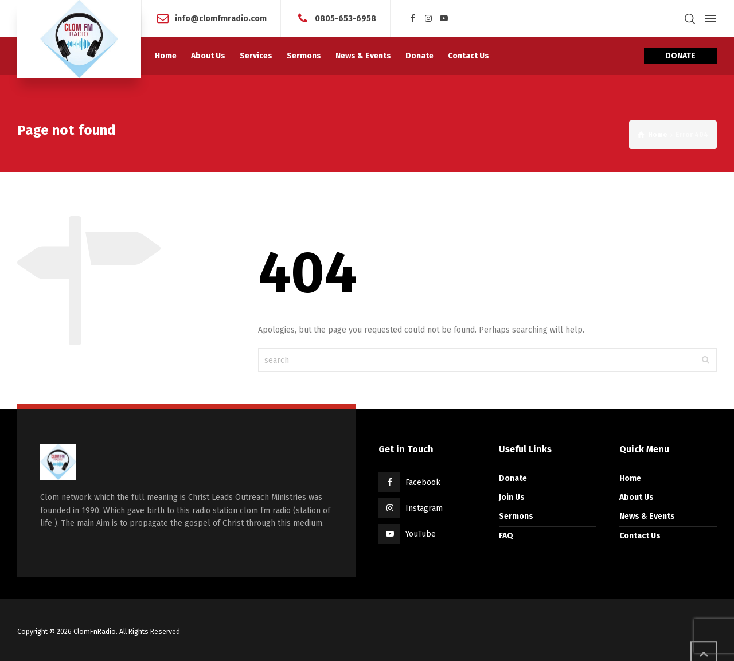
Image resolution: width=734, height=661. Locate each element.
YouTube (420, 534)
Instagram (424, 508)
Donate (513, 478)
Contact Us (640, 536)
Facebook (422, 482)
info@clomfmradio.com (221, 18)
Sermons (516, 516)
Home (630, 478)
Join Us (512, 497)
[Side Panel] (708, 18)
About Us (636, 497)
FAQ (506, 536)
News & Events (647, 516)
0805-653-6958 (345, 18)
